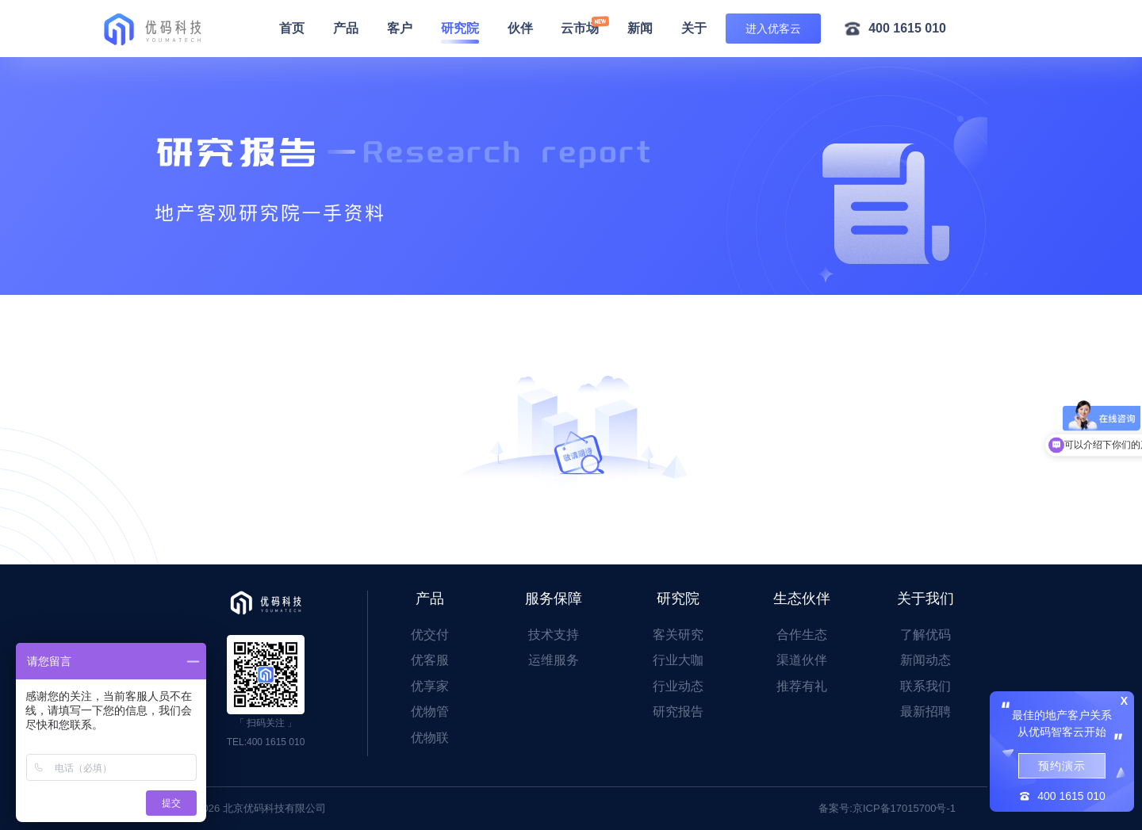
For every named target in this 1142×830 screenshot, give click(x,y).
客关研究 (678, 634)
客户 (399, 28)
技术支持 (553, 634)
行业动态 (678, 686)
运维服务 (553, 660)
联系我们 (925, 686)
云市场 (580, 28)
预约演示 (1062, 765)
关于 (694, 28)
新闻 (640, 28)
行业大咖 (678, 660)
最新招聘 (925, 711)
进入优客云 (773, 28)
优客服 (430, 660)
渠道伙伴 (801, 660)
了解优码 (925, 634)
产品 (345, 28)
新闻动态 (925, 660)
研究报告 (678, 711)
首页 (292, 28)
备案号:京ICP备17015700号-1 (887, 808)
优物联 (430, 737)
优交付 (430, 634)
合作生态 (801, 634)
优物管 (430, 711)
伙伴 (520, 28)
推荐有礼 (801, 686)
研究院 (460, 28)
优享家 (430, 686)
